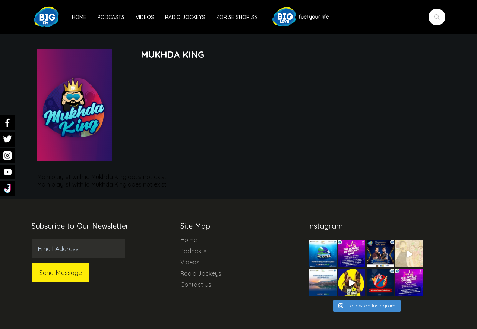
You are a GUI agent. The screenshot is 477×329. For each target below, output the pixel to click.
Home (79, 17)
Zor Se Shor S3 (236, 17)
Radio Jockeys (185, 17)
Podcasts (111, 17)
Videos (145, 17)
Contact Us (195, 284)
